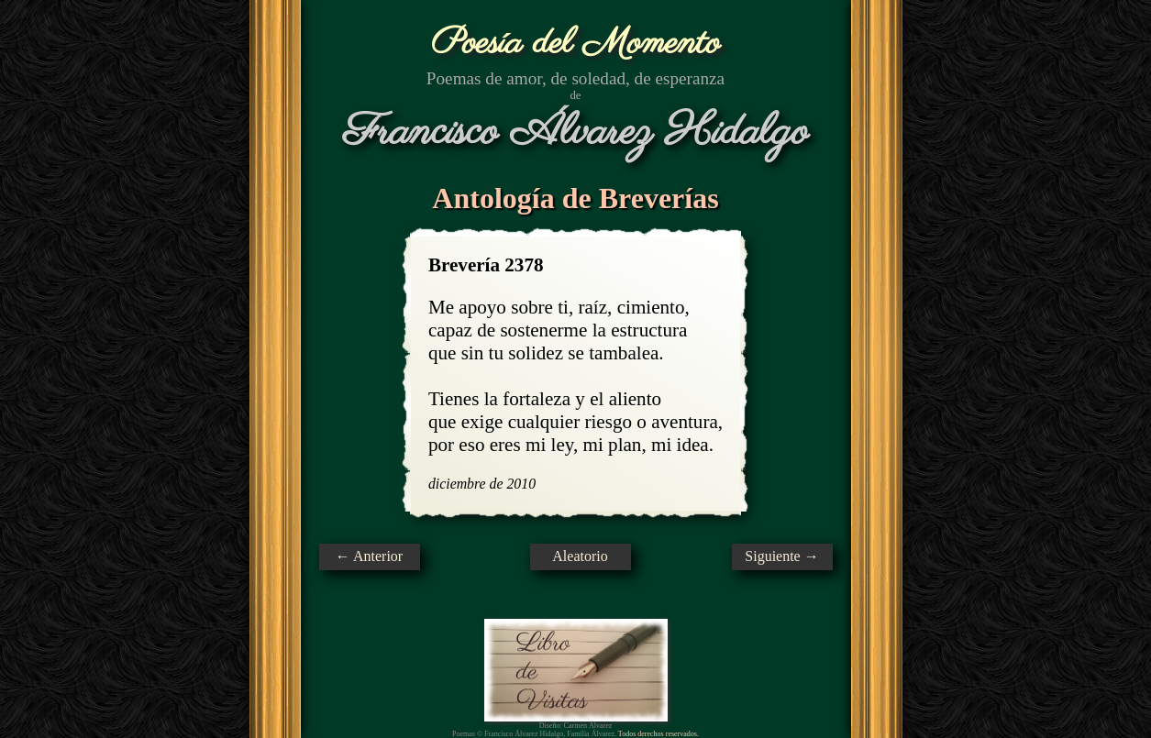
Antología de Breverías (575, 198)
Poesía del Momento (575, 43)
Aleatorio (579, 556)
